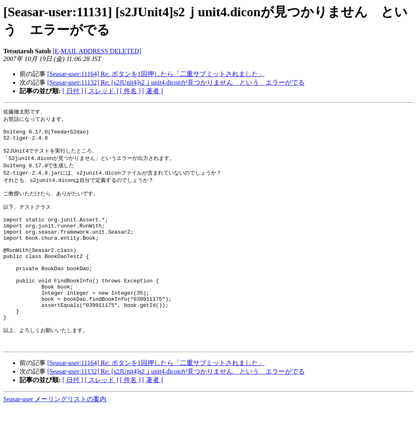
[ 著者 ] (152, 90)
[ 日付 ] (72, 90)
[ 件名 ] (130, 90)
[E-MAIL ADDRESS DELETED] (97, 51)
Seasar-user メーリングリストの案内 (54, 436)
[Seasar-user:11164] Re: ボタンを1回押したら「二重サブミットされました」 (156, 73)
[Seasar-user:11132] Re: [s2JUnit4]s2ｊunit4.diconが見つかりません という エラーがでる (176, 82)
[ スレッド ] (102, 90)
